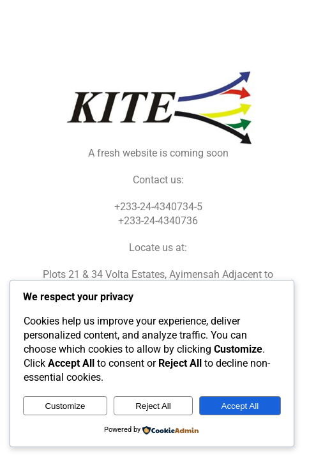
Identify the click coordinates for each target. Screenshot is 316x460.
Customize (65, 406)
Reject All (153, 406)
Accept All (240, 406)
